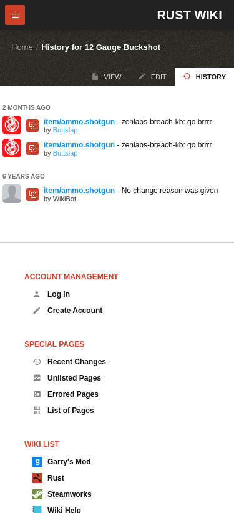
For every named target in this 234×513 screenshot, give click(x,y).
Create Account (67, 311)
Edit (152, 76)
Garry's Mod (61, 462)
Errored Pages (65, 394)
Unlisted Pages (66, 378)
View (106, 76)
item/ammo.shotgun (79, 121)
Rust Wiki (189, 15)
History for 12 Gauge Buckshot (100, 47)
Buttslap (65, 130)
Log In (51, 294)
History (204, 76)
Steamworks (62, 494)
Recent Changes (69, 362)
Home (22, 47)
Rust (48, 478)
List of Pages (63, 411)
